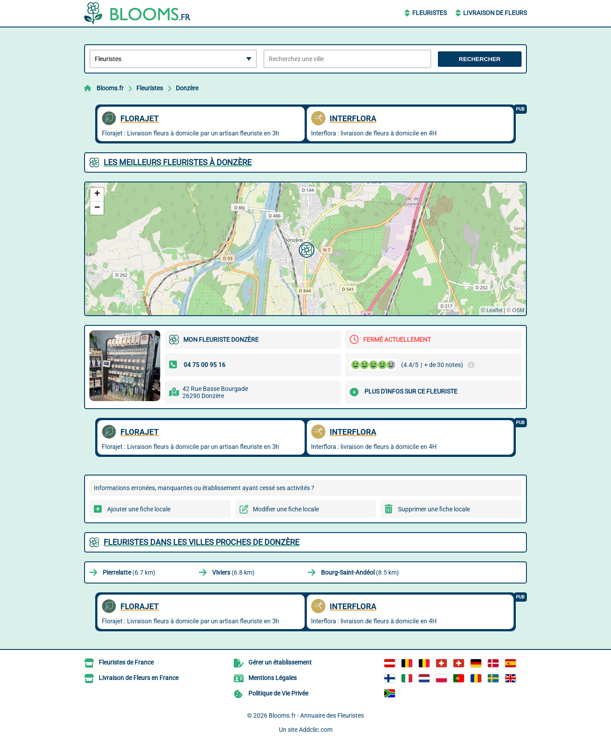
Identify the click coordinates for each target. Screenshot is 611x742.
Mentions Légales (272, 677)
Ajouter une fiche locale (138, 509)
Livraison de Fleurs (495, 12)
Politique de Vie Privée (278, 693)
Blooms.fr (110, 88)
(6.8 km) (233, 572)
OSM (518, 310)
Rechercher (479, 59)
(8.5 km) (360, 572)
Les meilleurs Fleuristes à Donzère (177, 162)
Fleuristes (429, 12)
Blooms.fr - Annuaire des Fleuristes (316, 715)
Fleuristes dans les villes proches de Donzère (201, 542)
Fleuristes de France (126, 662)
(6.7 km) (129, 572)
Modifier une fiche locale (286, 509)
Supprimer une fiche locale (434, 509)
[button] (305, 248)
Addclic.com (316, 729)
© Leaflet (491, 310)
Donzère (187, 88)
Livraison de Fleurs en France (138, 677)
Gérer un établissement (280, 662)
